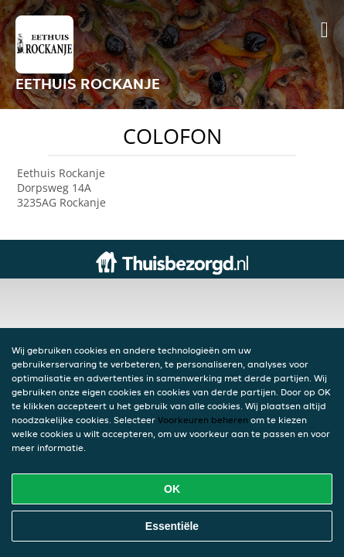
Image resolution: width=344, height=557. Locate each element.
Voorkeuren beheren (203, 419)
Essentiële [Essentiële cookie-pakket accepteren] (172, 526)
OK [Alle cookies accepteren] (172, 489)
